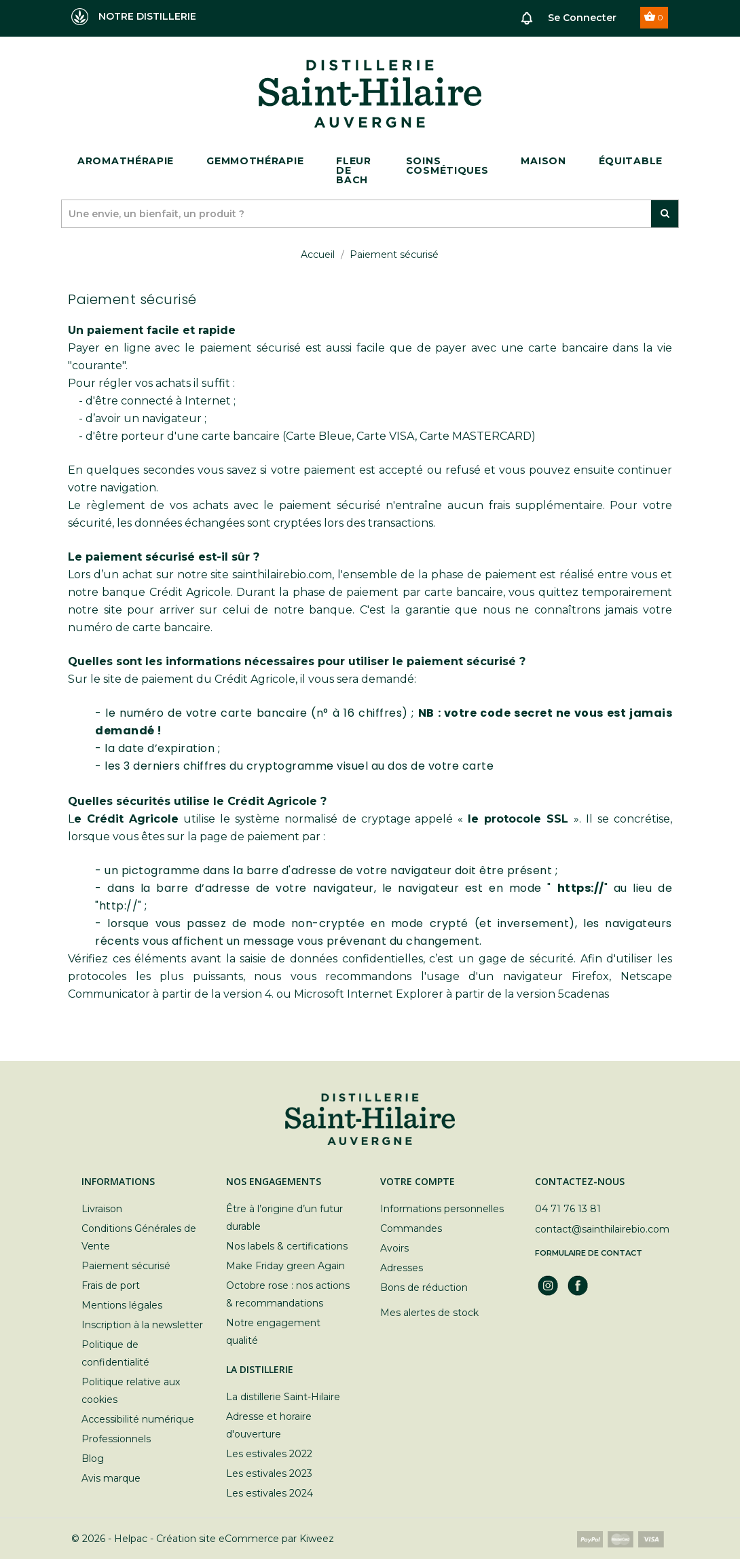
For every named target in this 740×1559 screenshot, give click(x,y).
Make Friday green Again (285, 1266)
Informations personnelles (442, 1209)
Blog (92, 1458)
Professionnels (116, 1439)
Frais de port (110, 1285)
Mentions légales (121, 1305)
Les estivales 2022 (269, 1454)
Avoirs (394, 1248)
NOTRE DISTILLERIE (133, 16)
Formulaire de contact (588, 1253)
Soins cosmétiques (447, 165)
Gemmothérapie (254, 161)
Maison (543, 161)
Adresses (401, 1268)
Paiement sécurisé (125, 1266)
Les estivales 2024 (269, 1493)
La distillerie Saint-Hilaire (283, 1397)
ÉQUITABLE (631, 161)
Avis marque (111, 1478)
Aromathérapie (125, 161)
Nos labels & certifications (287, 1246)
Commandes (411, 1228)
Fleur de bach (353, 170)
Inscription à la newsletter (142, 1325)
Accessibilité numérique (137, 1419)
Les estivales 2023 (269, 1473)
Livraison (101, 1209)
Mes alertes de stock (429, 1313)
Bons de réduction (424, 1287)
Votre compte (417, 1181)
